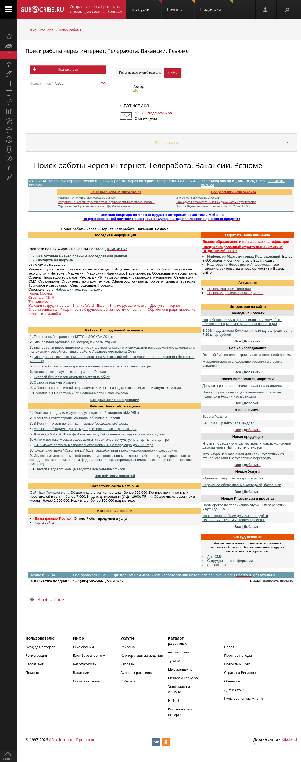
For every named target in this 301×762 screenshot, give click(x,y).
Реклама (127, 646)
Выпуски (147, 6)
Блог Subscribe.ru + (89, 655)
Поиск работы (70, 30)
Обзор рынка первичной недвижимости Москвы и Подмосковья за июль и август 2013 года (107, 388)
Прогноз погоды (238, 655)
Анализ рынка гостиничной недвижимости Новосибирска (82, 393)
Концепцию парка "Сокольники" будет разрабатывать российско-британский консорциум (105, 450)
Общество (232, 681)
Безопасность (84, 664)
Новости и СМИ (237, 664)
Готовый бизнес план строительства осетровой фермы (247, 355)
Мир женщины (181, 669)
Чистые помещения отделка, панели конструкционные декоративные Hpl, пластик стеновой (246, 445)
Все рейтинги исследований (114, 400)
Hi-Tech (174, 700)
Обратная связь (86, 681)
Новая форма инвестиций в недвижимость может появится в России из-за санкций (242, 394)
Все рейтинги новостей (115, 476)
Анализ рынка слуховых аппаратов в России (70, 372)
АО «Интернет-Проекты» (71, 739)
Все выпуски (166, 142)
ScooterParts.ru (214, 416)
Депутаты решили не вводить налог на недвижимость (246, 386)
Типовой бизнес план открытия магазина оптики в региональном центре (92, 366)
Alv (135, 90)
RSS (103, 82)
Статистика (134, 105)
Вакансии (81, 672)
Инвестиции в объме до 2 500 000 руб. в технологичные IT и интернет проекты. (235, 518)
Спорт (229, 646)
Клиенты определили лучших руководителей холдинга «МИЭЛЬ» (86, 413)
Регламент (35, 664)
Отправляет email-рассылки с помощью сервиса (96, 9)
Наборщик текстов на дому (79, 289)
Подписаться (68, 69)
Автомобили (178, 652)
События (127, 681)
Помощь (33, 672)
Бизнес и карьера (39, 30)
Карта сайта (44, 523)
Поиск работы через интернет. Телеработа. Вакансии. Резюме (107, 51)
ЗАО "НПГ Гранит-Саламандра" (228, 423)
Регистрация (36, 655)
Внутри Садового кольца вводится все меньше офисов (80, 469)
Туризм (174, 660)
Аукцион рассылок (136, 672)
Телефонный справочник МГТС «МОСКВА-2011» (73, 337)
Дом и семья (234, 689)
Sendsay (127, 664)
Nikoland (289, 739)
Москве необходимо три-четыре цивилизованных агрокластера (85, 429)
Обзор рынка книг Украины (55, 382)
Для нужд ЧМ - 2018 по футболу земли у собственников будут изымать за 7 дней (99, 434)
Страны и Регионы (240, 672)
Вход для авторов (40, 646)
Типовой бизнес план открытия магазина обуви (72, 377)
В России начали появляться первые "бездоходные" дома (80, 423)
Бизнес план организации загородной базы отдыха (75, 342)
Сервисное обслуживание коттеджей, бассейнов (241, 485)
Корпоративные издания (141, 655)
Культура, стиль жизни (243, 698)
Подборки (216, 6)
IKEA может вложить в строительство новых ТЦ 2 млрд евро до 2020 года (93, 445)
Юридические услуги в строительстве (232, 478)
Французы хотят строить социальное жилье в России (77, 418)
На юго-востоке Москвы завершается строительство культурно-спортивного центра (101, 440)
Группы (181, 6)
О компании (83, 646)
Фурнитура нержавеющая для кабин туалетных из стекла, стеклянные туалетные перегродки (243, 456)
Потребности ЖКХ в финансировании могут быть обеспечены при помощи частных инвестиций (242, 322)
